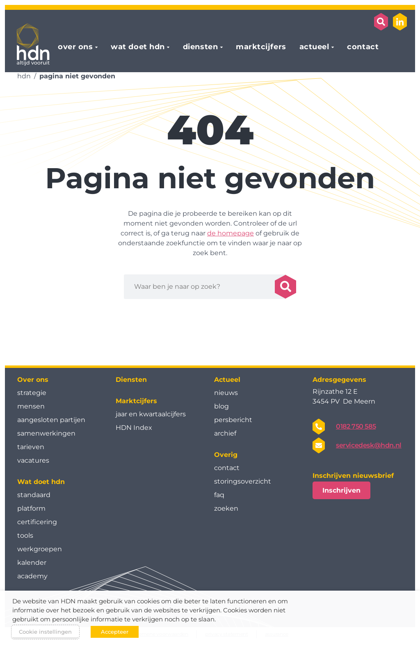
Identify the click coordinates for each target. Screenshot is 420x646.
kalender (31, 562)
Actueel (227, 379)
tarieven (30, 447)
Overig (225, 455)
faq (219, 495)
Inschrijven (341, 490)
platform (31, 508)
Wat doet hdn (41, 482)
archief (225, 433)
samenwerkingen (46, 433)
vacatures (33, 460)
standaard (33, 495)
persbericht (233, 420)
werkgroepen (39, 549)
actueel (314, 47)
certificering (37, 522)
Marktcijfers (136, 401)
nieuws (226, 393)
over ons (75, 47)
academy (32, 576)
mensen (31, 406)
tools (25, 535)
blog (221, 406)
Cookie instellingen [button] (45, 631)
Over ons (32, 379)
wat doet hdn (137, 47)
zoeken (226, 508)
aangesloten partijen (51, 420)
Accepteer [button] (114, 631)
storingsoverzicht (242, 481)
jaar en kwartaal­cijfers (151, 414)
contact (363, 47)
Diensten (131, 379)
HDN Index (134, 427)
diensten (200, 47)
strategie (31, 393)
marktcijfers (261, 47)
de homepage (230, 233)
